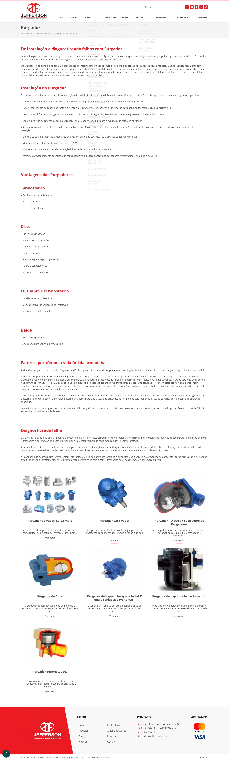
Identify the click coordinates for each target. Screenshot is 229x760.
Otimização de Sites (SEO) (81, 756)
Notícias (182, 17)
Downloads (161, 17)
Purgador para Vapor (68, 33)
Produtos (91, 17)
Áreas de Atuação (116, 17)
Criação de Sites (62, 756)
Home (41, 33)
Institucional (69, 17)
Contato (200, 17)
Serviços (140, 17)
